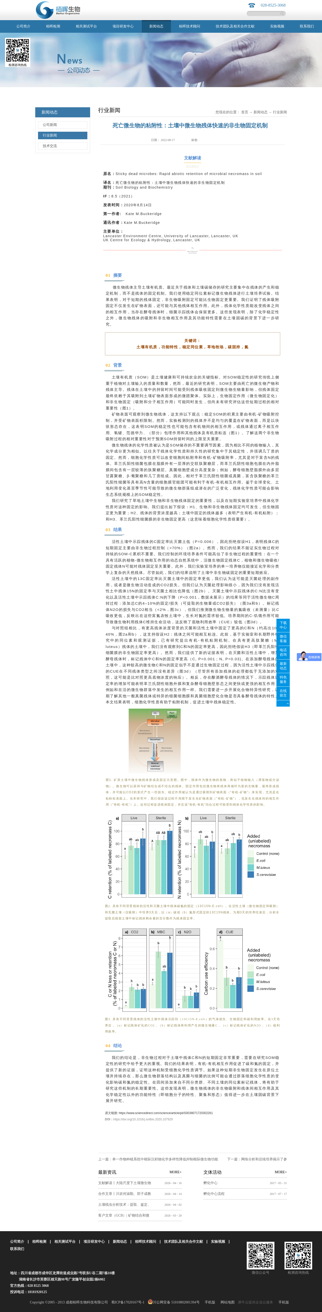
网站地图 (227, 1302)
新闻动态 (261, 112)
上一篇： (158, 1159)
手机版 (209, 1302)
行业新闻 (280, 112)
